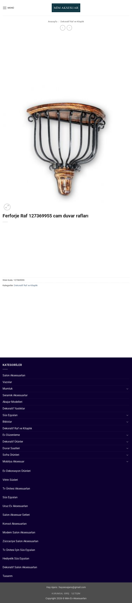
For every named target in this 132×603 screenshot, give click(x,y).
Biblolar (7, 421)
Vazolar (7, 382)
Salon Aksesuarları (14, 375)
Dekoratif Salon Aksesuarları (20, 567)
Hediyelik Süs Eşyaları (16, 558)
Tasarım (8, 576)
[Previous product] (69, 27)
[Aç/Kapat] (127, 389)
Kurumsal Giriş (60, 593)
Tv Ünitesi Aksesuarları (16, 488)
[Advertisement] (66, 57)
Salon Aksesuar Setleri (16, 514)
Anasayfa (52, 21)
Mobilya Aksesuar (13, 461)
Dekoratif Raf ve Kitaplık (72, 21)
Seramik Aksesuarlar (15, 395)
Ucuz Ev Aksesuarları (15, 506)
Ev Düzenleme (11, 435)
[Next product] (62, 27)
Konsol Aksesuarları (15, 523)
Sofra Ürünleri (11, 454)
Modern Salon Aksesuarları (19, 532)
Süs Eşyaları (10, 415)
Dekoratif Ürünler (13, 441)
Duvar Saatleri (11, 448)
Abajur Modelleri (12, 401)
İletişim (76, 593)
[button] (8, 8)
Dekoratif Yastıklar (14, 408)
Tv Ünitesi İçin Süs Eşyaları (19, 550)
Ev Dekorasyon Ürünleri (17, 471)
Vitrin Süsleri (10, 479)
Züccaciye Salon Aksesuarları (20, 541)
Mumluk (8, 388)
